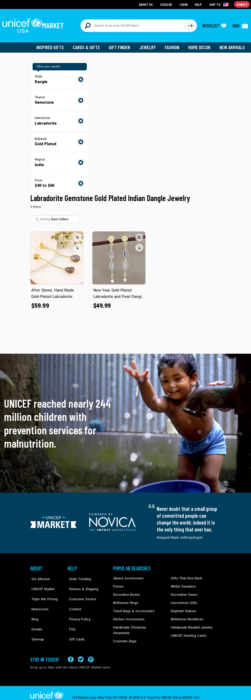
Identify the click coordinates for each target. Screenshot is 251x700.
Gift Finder (121, 45)
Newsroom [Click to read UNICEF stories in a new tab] (38, 600)
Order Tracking (78, 576)
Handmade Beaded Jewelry (190, 624)
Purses (118, 583)
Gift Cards (75, 624)
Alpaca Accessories (127, 576)
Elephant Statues (183, 608)
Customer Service (80, 591)
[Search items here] (133, 24)
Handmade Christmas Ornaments (137, 624)
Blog (33, 608)
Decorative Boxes (125, 591)
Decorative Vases (183, 591)
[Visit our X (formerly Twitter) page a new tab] (81, 650)
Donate (35, 616)
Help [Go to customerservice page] (198, 4)
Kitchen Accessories (128, 616)
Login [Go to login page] (184, 4)
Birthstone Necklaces (186, 616)
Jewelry (149, 45)
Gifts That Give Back (185, 576)
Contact (73, 600)
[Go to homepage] (34, 24)
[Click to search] (190, 24)
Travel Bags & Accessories (132, 608)
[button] (78, 235)
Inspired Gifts (54, 45)
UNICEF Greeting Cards (187, 632)
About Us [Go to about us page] (147, 4)
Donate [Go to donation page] (242, 4)
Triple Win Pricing (42, 591)
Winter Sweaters (182, 583)
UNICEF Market (41, 583)
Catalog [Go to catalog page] (167, 4)
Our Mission (39, 576)
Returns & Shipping (82, 583)
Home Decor (200, 45)
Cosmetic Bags (124, 632)
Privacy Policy (78, 608)
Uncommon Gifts (183, 600)
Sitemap (36, 624)
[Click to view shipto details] (219, 4)
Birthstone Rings (125, 600)
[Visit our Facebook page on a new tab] (71, 650)
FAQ (71, 616)
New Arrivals (232, 45)
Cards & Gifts (89, 45)
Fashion (173, 45)
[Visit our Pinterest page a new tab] (91, 650)
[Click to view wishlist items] (214, 24)
